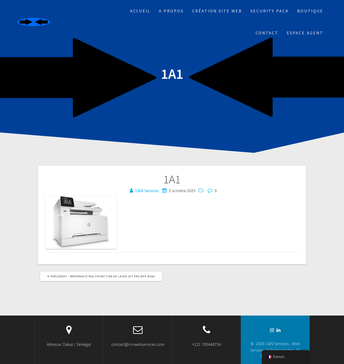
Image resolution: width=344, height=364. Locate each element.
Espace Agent (305, 33)
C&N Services (147, 190)
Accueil (140, 11)
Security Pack (269, 11)
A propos (171, 11)
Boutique (310, 11)
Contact (267, 33)
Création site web (217, 11)
